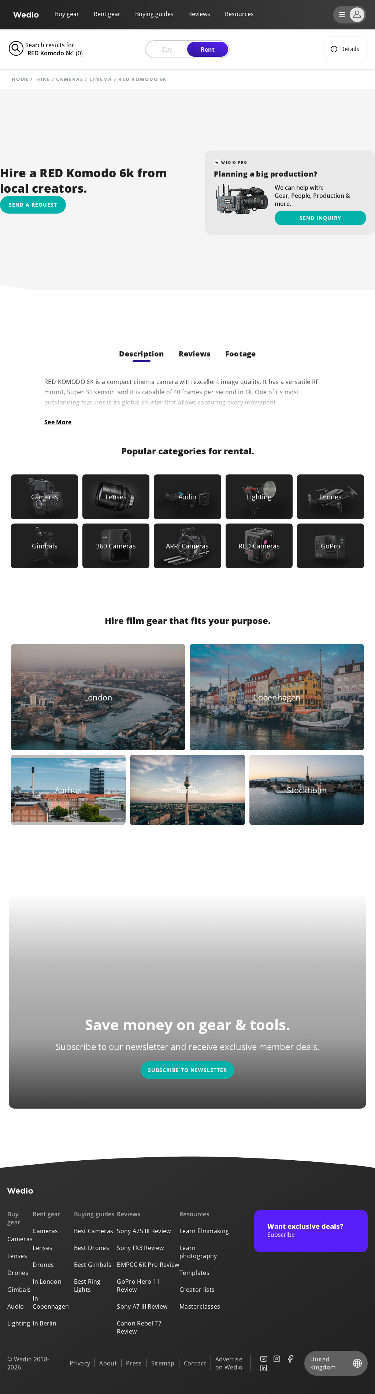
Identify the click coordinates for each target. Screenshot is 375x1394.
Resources (194, 1214)
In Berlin (44, 1323)
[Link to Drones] (330, 496)
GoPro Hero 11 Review (138, 1285)
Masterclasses (199, 1306)
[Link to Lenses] (115, 496)
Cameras (69, 79)
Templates (194, 1273)
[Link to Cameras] (44, 496)
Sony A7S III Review (144, 1231)
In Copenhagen (51, 1302)
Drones (18, 1273)
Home (20, 79)
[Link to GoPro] (330, 546)
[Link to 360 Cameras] (115, 546)
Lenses (17, 1256)
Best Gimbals (93, 1265)
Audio (15, 1306)
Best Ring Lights (87, 1285)
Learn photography (198, 1252)
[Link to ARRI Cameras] (187, 546)
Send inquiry (320, 217)
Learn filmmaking (204, 1231)
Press (134, 1363)
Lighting (18, 1323)
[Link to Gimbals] (44, 546)
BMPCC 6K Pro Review (148, 1265)
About (108, 1363)
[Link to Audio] (187, 496)
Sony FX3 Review (140, 1248)
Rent (208, 49)
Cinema (100, 79)
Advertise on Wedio (229, 1363)
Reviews (199, 14)
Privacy (80, 1363)
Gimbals (19, 1290)
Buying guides (154, 14)
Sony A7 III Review (142, 1306)
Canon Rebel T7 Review (139, 1327)
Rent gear (107, 14)
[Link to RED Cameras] (259, 546)
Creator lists (197, 1290)
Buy (167, 49)
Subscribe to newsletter (187, 1069)
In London (47, 1281)
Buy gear (67, 14)
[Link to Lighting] (259, 496)
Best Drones (91, 1248)
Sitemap (163, 1363)
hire (43, 79)
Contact (195, 1363)
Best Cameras (94, 1231)
